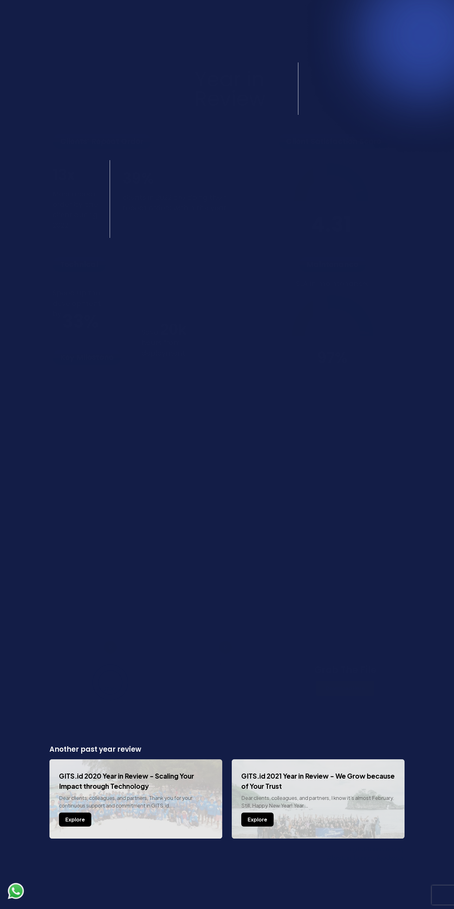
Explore (75, 819)
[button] (394, 33)
